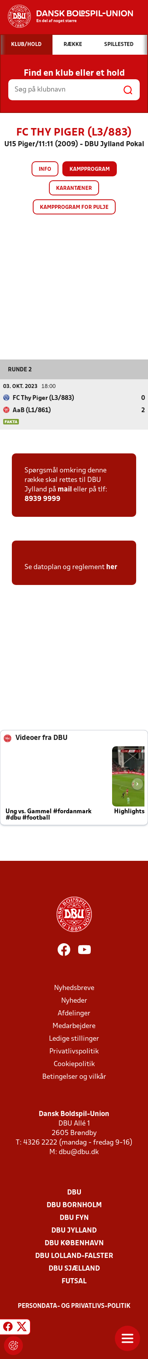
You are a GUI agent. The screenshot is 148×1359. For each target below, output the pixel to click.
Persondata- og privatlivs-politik (74, 1306)
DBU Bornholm (74, 1205)
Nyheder (74, 1001)
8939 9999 (42, 499)
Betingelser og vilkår (74, 1077)
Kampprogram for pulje (74, 207)
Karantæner (74, 188)
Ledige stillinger (74, 1039)
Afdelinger (74, 1013)
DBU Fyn (74, 1218)
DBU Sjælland (74, 1268)
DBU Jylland (74, 1230)
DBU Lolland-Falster (74, 1256)
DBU (74, 1192)
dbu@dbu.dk (79, 1152)
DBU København (74, 1243)
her (111, 567)
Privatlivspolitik (74, 1051)
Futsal (74, 1281)
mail (65, 489)
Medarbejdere (74, 1026)
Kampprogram (89, 169)
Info (45, 169)
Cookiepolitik (74, 1064)
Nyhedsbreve (74, 988)
